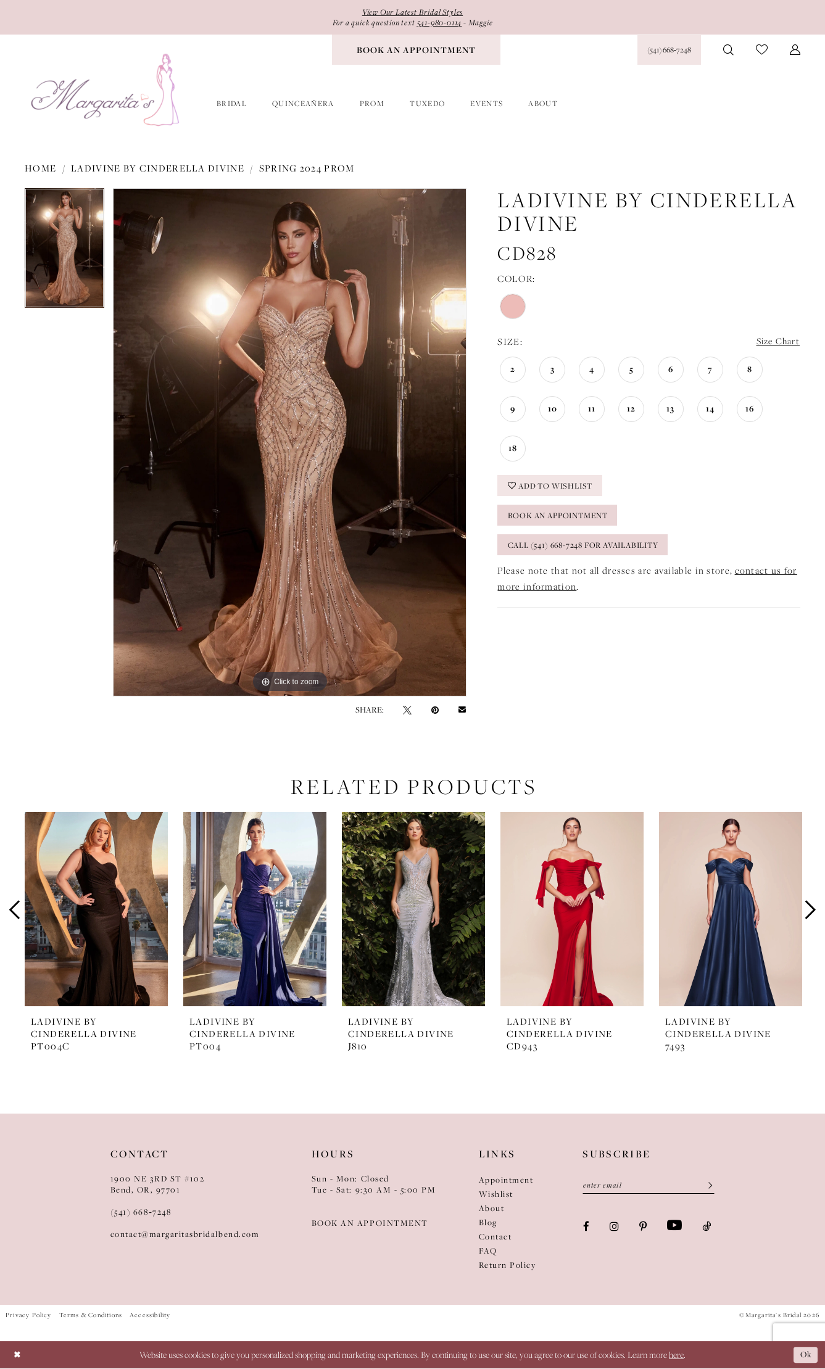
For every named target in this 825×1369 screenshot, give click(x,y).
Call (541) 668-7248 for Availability (591, 549)
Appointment (506, 1180)
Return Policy (507, 1265)
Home (40, 168)
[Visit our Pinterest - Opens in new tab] (643, 1227)
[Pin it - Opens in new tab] (435, 710)
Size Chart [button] (776, 343)
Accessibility (150, 1315)
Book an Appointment (562, 518)
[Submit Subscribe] (706, 1186)
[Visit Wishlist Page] (762, 51)
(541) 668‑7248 (141, 1212)
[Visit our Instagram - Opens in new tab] (614, 1227)
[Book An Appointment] (416, 50)
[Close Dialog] (18, 1355)
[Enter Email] (648, 1186)
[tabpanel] (64, 253)
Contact (495, 1237)
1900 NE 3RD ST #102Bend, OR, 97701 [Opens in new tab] (157, 1184)
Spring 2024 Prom (307, 168)
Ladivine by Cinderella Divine (157, 168)
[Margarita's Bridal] (106, 91)
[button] (795, 50)
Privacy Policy (29, 1315)
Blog (488, 1222)
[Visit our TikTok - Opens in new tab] (706, 1227)
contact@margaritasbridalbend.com (185, 1234)
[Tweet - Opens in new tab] (407, 710)
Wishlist (496, 1194)
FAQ (488, 1251)
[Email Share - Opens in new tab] (462, 710)
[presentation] (96, 910)
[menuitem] (416, 50)
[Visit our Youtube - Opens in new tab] (674, 1227)
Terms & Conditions (90, 1315)
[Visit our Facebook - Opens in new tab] (586, 1227)
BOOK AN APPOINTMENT (370, 1223)
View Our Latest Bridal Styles (412, 12)
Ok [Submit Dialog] (805, 1355)
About (492, 1208)
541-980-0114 (442, 23)
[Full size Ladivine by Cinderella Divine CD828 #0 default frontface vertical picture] (290, 443)
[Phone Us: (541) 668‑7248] (669, 50)
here (676, 1355)
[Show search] (728, 50)
